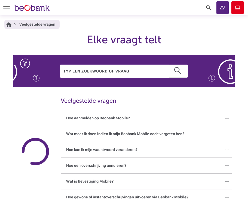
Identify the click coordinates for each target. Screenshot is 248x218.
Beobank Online (237, 7)
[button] (222, 7)
